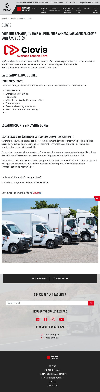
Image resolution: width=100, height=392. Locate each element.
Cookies (52, 382)
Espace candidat (50, 337)
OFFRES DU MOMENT (96, 10)
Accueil (4, 18)
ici (40, 192)
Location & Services (17, 18)
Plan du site (52, 385)
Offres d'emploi (50, 334)
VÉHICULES (35, 8)
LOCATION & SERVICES (44, 10)
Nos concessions (41, 2)
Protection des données (52, 378)
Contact (52, 366)
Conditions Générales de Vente (52, 374)
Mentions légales (52, 370)
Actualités (29, 2)
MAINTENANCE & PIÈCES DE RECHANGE (68, 10)
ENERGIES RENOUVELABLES (54, 9)
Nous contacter (72, 2)
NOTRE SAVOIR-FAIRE (78, 10)
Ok (90, 303)
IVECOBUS (87, 8)
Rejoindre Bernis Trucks (89, 2)
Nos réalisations (57, 2)
